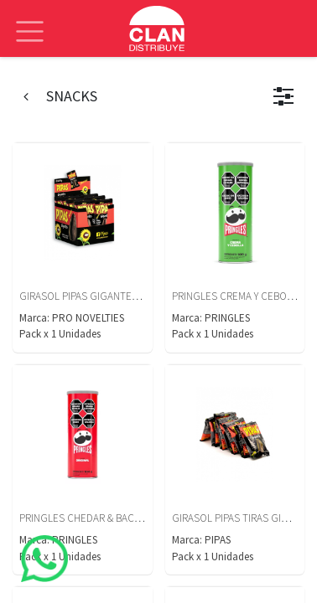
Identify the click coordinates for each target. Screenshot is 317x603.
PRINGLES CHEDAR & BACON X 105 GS (104, 518)
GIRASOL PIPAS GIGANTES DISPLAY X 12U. (112, 296)
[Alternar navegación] (29, 19)
